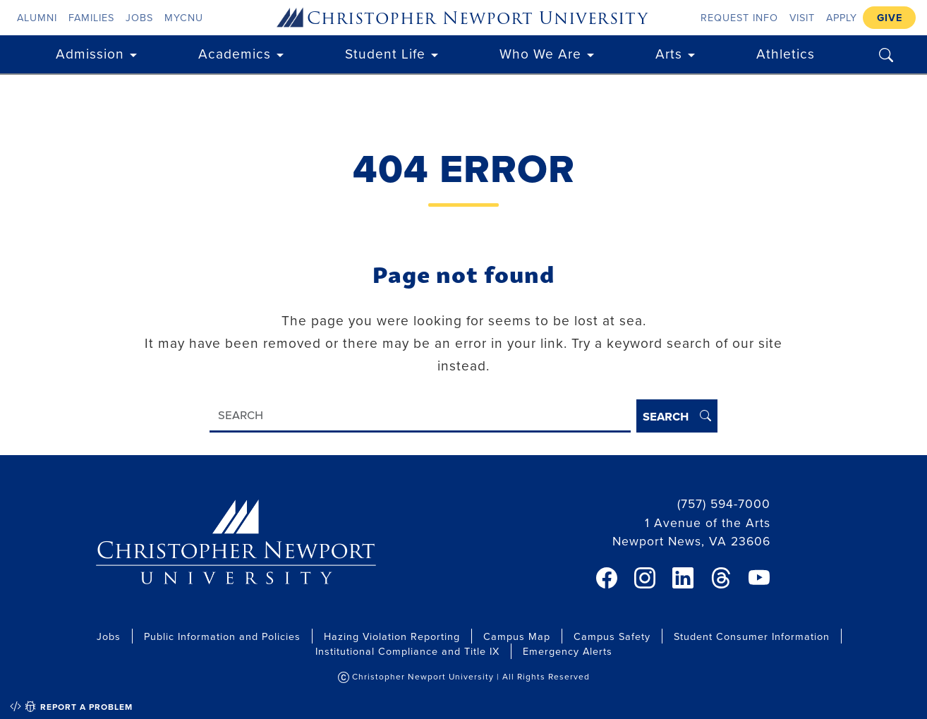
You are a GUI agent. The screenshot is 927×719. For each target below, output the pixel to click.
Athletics (785, 53)
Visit (802, 17)
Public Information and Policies (222, 636)
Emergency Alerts (567, 651)
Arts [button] (668, 53)
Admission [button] (90, 53)
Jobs (139, 17)
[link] (606, 577)
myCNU (183, 17)
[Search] (420, 416)
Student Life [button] (385, 53)
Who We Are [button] (540, 53)
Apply (841, 17)
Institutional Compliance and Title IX (407, 651)
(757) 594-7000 (723, 503)
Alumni (37, 17)
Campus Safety (612, 636)
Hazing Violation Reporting (392, 636)
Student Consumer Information (752, 636)
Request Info (739, 17)
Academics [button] (234, 53)
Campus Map (516, 636)
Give (889, 17)
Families (91, 17)
